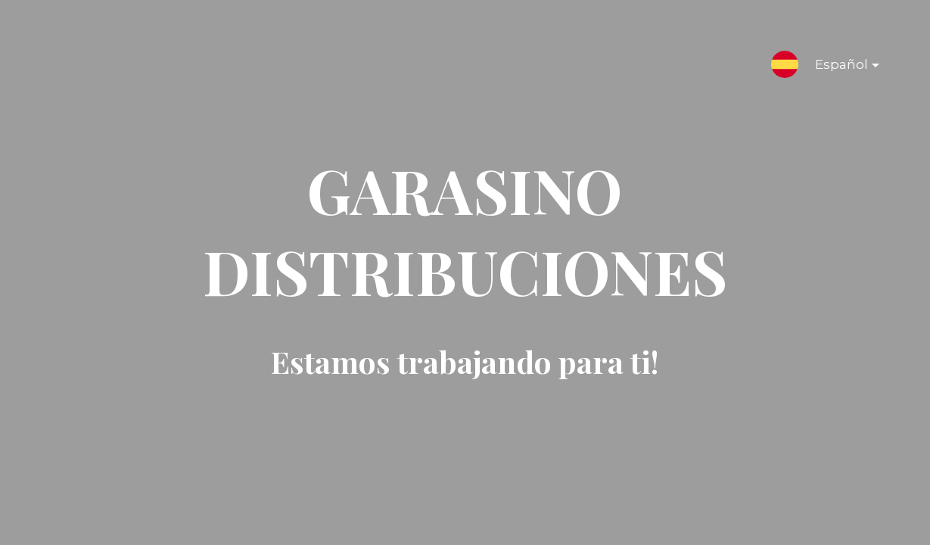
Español (835, 67)
